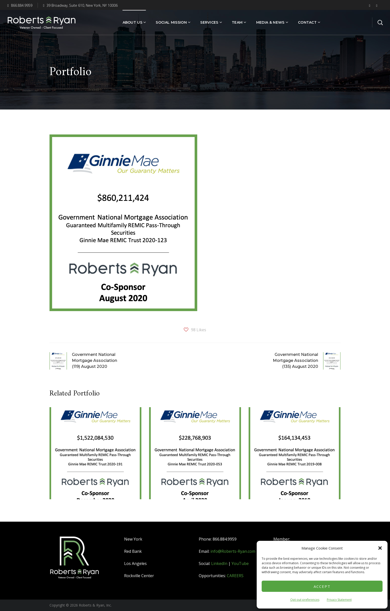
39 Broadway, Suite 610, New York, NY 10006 (80, 5)
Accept (322, 586)
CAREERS (235, 575)
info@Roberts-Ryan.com (232, 551)
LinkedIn (219, 563)
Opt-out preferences (304, 600)
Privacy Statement (339, 600)
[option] (95, 457)
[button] (380, 548)
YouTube (240, 563)
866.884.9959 (19, 5)
